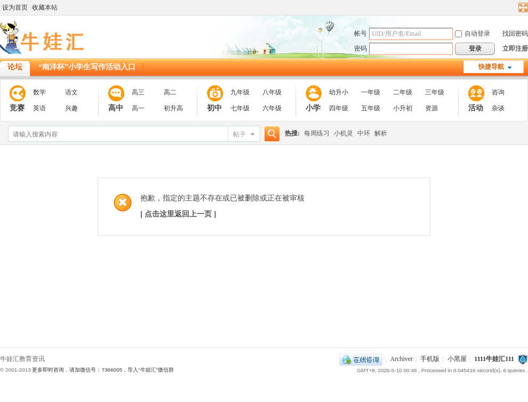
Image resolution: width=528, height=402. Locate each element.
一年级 (370, 92)
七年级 (240, 108)
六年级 (272, 108)
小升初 (402, 108)
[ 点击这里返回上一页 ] (178, 214)
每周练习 (317, 133)
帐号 (360, 33)
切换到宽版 (522, 7)
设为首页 (15, 7)
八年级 (272, 92)
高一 (138, 108)
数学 (39, 92)
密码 (360, 48)
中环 (363, 133)
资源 (431, 108)
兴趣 (71, 108)
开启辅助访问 (513, 7)
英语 (39, 108)
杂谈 (498, 108)
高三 (138, 92)
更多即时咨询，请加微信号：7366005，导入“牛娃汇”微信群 (102, 370)
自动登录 (472, 33)
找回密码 (515, 33)
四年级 (338, 108)
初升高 (173, 108)
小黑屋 (457, 359)
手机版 (429, 359)
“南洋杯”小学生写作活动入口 (86, 67)
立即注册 (515, 48)
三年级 (434, 92)
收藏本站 (45, 7)
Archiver (401, 359)
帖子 (239, 134)
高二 (170, 92)
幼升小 (338, 92)
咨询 (498, 92)
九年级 (240, 92)
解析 (380, 133)
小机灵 (343, 133)
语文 (71, 92)
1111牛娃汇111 (494, 359)
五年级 (370, 108)
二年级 (402, 92)
